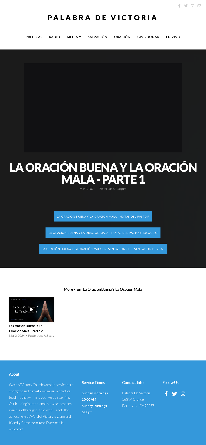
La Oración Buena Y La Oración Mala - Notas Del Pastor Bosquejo (103, 233)
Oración (122, 37)
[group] (31, 318)
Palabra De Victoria (102, 17)
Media (74, 37)
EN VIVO (173, 37)
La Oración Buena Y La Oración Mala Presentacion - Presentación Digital (103, 249)
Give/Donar (148, 37)
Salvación (97, 37)
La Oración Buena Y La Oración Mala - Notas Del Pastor (103, 216)
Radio (54, 37)
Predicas (34, 37)
